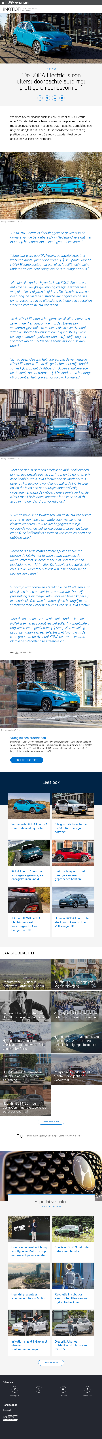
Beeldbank (7, 1410)
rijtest (56, 1136)
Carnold (49, 1136)
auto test (64, 1136)
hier (16, 652)
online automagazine (36, 1136)
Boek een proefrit (27, 760)
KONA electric (75, 1136)
